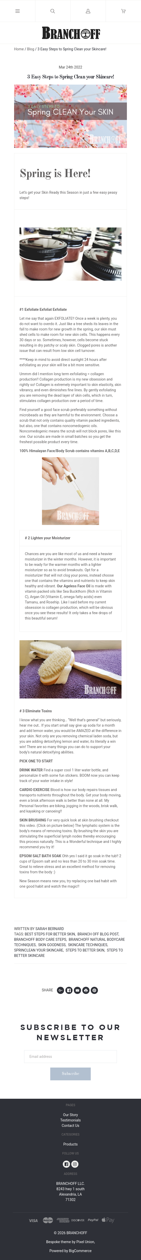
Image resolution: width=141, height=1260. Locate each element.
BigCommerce (80, 1251)
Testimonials (70, 1120)
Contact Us (70, 1126)
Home (19, 49)
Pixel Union (85, 1242)
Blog (30, 49)
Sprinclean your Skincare (38, 950)
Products (70, 1144)
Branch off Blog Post (97, 934)
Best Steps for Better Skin (50, 934)
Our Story (70, 1115)
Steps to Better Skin (85, 950)
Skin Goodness (52, 945)
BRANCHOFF (76, 1233)
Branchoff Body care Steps (40, 939)
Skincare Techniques (87, 945)
